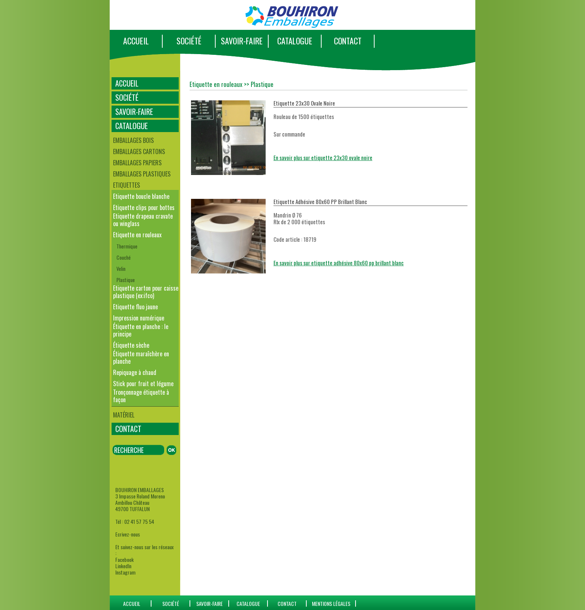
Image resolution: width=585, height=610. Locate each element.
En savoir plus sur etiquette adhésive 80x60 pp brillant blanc (338, 263)
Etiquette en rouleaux (137, 234)
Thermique (126, 246)
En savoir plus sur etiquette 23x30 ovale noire (322, 157)
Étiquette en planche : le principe (140, 330)
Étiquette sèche (131, 345)
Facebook (124, 559)
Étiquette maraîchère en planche (141, 357)
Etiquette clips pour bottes (144, 207)
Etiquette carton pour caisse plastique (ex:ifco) (145, 291)
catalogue (248, 603)
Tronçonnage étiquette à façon (141, 395)
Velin (120, 268)
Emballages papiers (137, 162)
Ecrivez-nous (127, 534)
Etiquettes (126, 185)
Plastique (125, 280)
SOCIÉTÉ (188, 41)
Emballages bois (133, 140)
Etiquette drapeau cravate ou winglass (143, 219)
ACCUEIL (136, 41)
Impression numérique (138, 318)
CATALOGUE (294, 41)
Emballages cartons (139, 151)
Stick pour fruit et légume (143, 383)
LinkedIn (123, 566)
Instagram (125, 572)
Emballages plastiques (142, 174)
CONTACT (348, 41)
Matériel (123, 415)
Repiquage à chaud (134, 372)
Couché (123, 257)
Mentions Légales (331, 603)
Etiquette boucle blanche (141, 196)
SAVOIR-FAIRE (242, 41)
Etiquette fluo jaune (135, 306)
